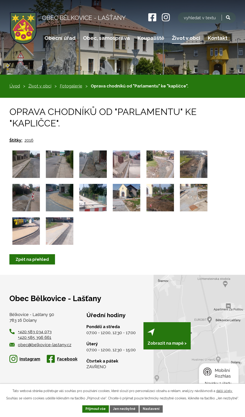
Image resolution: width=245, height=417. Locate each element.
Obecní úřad (60, 38)
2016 (29, 140)
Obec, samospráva (106, 38)
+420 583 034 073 (35, 331)
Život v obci (186, 38)
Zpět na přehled (32, 259)
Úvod (14, 86)
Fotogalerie (71, 86)
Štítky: (15, 140)
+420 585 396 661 (34, 337)
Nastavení (151, 409)
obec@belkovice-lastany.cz (40, 344)
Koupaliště (150, 38)
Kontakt (217, 38)
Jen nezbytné (124, 409)
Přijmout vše (95, 409)
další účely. (224, 391)
